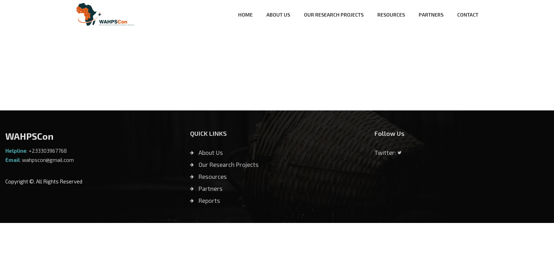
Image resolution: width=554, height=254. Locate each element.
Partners (206, 188)
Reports (205, 200)
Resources (208, 176)
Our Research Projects (224, 164)
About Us (206, 152)
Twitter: (388, 152)
